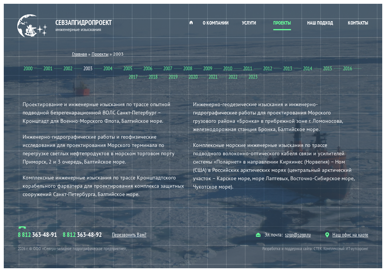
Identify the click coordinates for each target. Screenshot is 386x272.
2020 (193, 76)
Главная (191, 22)
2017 (133, 76)
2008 (187, 68)
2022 (232, 76)
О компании (215, 23)
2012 (267, 68)
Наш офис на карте (346, 234)
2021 (213, 76)
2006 (147, 68)
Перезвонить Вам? (129, 234)
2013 (287, 68)
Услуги (249, 23)
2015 (327, 68)
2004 (107, 68)
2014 (307, 68)
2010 (227, 68)
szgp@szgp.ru (298, 234)
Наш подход (320, 23)
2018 (153, 76)
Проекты (282, 23)
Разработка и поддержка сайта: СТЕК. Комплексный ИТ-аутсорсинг (315, 248)
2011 (247, 68)
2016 (347, 68)
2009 (207, 68)
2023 (252, 76)
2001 (47, 68)
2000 (27, 68)
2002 (67, 68)
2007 (167, 68)
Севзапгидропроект (65, 25)
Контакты (358, 23)
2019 (173, 76)
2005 (127, 68)
